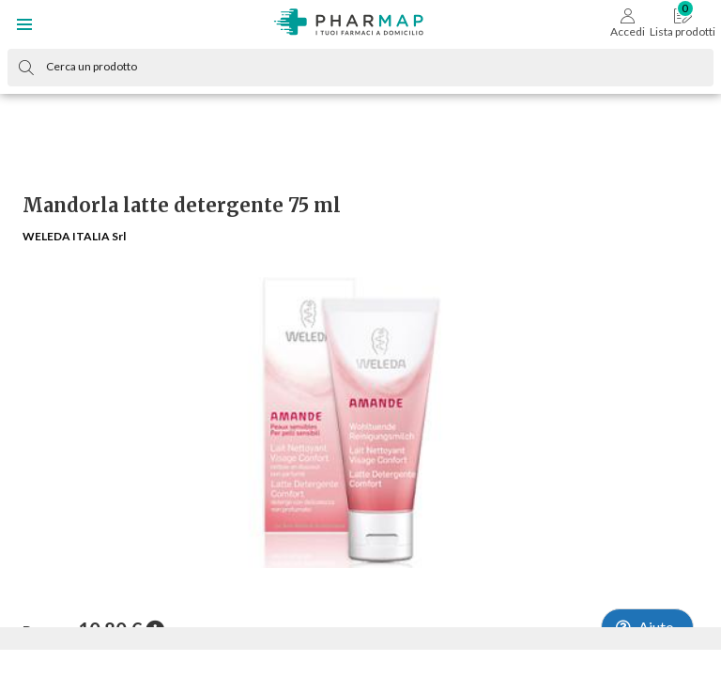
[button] (24, 24)
